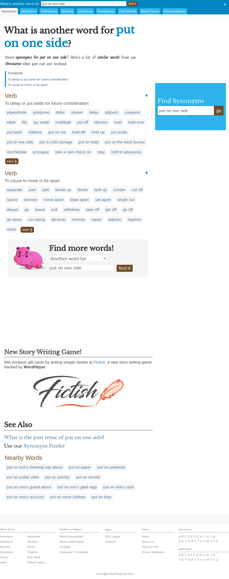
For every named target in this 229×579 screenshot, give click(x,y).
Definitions (49, 11)
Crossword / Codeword (73, 552)
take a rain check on (73, 152)
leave (40, 209)
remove (78, 219)
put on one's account (25, 497)
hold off (78, 132)
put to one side (20, 142)
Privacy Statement (153, 552)
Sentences (85, 11)
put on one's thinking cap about (34, 467)
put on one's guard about (29, 487)
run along (36, 219)
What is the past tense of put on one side (53, 437)
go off (128, 209)
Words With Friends (71, 541)
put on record (88, 477)
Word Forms (150, 11)
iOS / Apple (112, 536)
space (12, 199)
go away (14, 219)
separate (14, 190)
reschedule (16, 152)
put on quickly (57, 477)
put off (82, 122)
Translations (105, 11)
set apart (103, 199)
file (24, 122)
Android (110, 541)
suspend (132, 112)
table (11, 122)
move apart (54, 199)
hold (118, 122)
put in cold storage (55, 142)
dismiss (101, 122)
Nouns (4, 557)
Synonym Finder (44, 446)
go (27, 209)
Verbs (3, 562)
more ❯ (12, 161)
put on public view (23, 477)
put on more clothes (67, 497)
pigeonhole (16, 112)
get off (110, 209)
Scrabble (64, 547)
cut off (137, 190)
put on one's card (118, 487)
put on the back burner (125, 142)
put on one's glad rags (77, 487)
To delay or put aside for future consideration (38, 79)
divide (82, 190)
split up (100, 190)
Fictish (99, 362)
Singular (32, 552)
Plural (30, 547)
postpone (41, 112)
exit (54, 209)
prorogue (41, 152)
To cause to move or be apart (27, 85)
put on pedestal (111, 467)
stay (101, 152)
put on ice (57, 132)
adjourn (111, 112)
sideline (35, 132)
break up (63, 190)
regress (134, 219)
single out (125, 199)
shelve (77, 112)
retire (11, 229)
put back (14, 132)
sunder (119, 190)
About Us (148, 541)
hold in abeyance (126, 152)
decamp (58, 219)
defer (60, 112)
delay (94, 112)
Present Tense (35, 562)
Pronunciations (175, 11)
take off (92, 209)
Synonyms (9, 11)
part (32, 190)
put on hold (88, 142)
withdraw (72, 209)
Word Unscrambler (71, 536)
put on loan (101, 497)
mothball (63, 122)
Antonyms (28, 11)
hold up (98, 132)
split (45, 190)
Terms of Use (150, 547)
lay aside (41, 122)
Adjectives (33, 536)
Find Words (127, 11)
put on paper (80, 467)
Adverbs (32, 541)
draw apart (79, 199)
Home (145, 536)
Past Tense (33, 557)
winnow (30, 199)
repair (96, 219)
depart (12, 209)
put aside (119, 132)
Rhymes (67, 11)
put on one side (81, 267)
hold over (136, 122)
